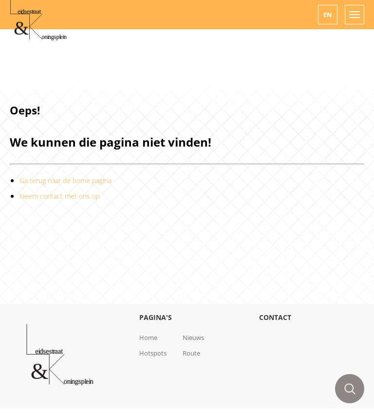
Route (191, 353)
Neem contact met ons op (59, 196)
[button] (327, 14)
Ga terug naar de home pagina (65, 180)
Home (148, 337)
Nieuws (193, 337)
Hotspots (153, 353)
